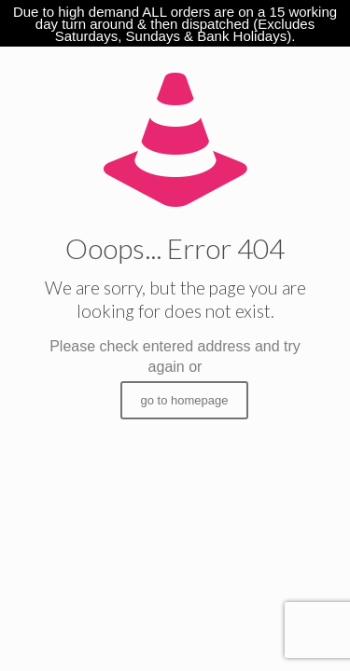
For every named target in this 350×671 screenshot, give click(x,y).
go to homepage (185, 400)
